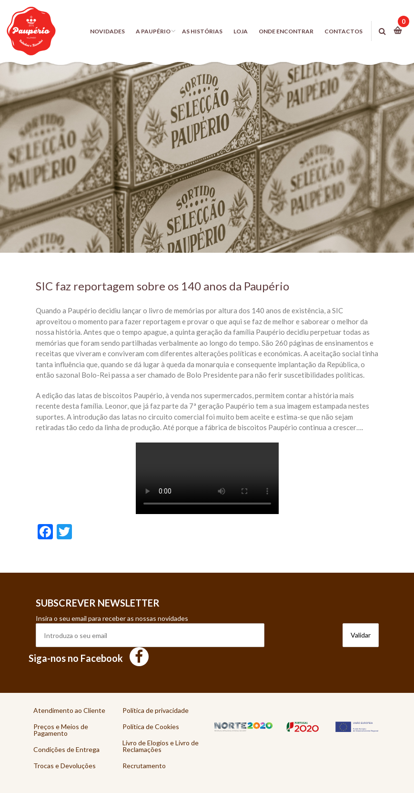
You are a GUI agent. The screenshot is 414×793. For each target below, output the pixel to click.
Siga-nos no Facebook (89, 658)
